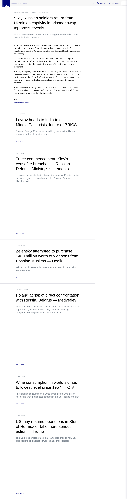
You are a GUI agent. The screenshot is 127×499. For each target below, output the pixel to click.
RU (94, 3)
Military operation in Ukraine (25, 12)
